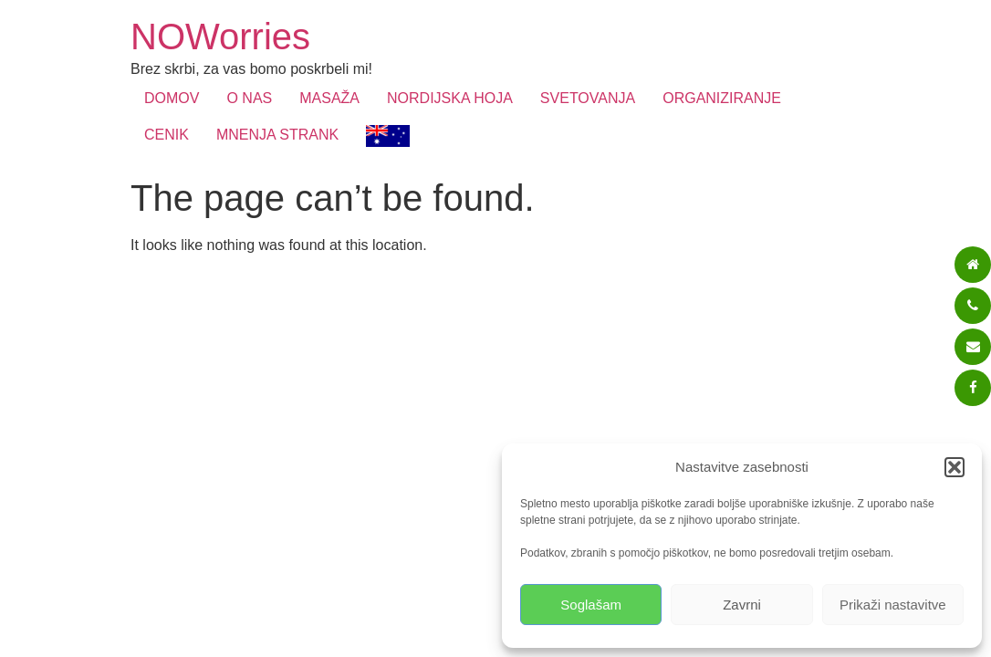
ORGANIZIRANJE (721, 98)
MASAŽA (329, 98)
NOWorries (220, 36)
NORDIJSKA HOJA (450, 98)
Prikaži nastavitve (893, 604)
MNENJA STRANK (277, 134)
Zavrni (742, 604)
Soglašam (590, 604)
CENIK (166, 134)
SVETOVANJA (587, 98)
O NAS (249, 98)
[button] (954, 467)
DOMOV (171, 98)
